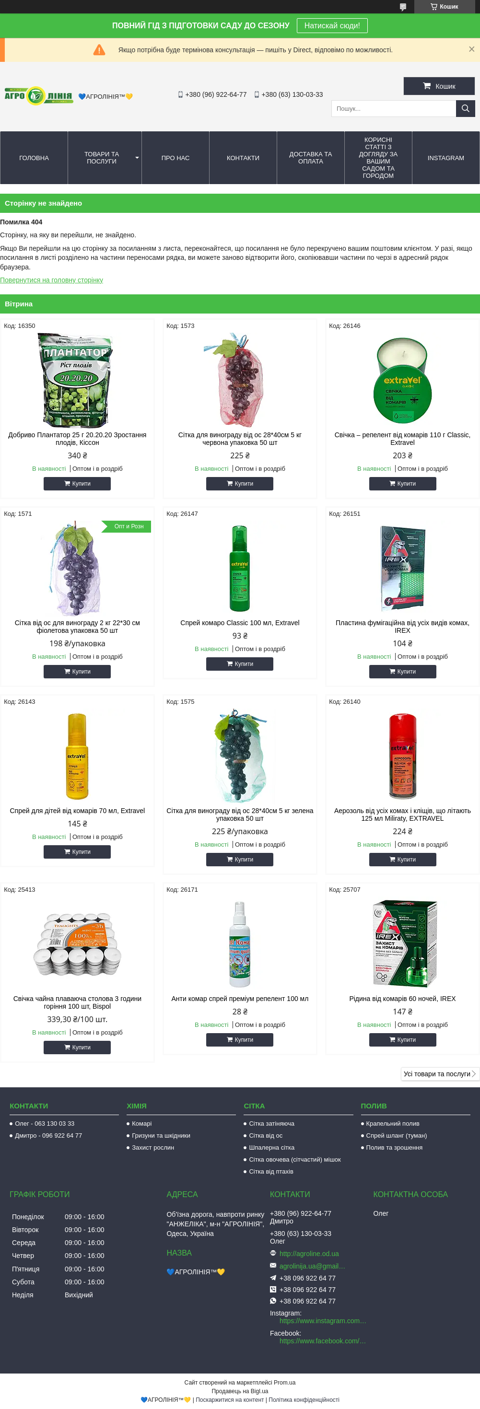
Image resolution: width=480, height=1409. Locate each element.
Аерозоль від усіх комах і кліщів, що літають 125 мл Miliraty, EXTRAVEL (402, 814)
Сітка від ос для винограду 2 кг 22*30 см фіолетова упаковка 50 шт (77, 626)
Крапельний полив (393, 1123)
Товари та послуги (101, 158)
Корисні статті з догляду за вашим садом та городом (378, 157)
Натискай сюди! (332, 26)
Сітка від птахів (271, 1171)
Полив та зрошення (394, 1147)
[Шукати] (465, 108)
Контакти (243, 158)
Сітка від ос (265, 1135)
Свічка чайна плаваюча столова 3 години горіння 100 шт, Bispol (77, 1002)
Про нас (176, 158)
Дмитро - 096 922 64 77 (48, 1135)
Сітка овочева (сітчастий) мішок (294, 1159)
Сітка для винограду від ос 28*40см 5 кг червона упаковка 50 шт (240, 438)
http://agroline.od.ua (309, 1254)
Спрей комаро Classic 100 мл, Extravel (239, 623)
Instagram (446, 158)
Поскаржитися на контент (230, 1400)
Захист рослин (153, 1147)
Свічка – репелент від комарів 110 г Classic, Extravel (403, 438)
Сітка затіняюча (271, 1123)
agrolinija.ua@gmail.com (313, 1266)
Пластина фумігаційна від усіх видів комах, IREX (402, 626)
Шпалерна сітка (271, 1147)
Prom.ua (284, 1382)
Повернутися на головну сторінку (51, 280)
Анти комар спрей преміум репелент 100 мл (239, 998)
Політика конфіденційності (304, 1400)
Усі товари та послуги (437, 1074)
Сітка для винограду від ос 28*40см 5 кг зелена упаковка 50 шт (239, 814)
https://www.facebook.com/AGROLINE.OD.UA (324, 1341)
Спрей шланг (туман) (396, 1135)
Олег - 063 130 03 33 (44, 1123)
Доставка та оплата (311, 158)
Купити (81, 483)
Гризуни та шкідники (161, 1135)
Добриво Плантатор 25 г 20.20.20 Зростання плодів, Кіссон (77, 438)
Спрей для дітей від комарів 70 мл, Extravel (77, 811)
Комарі (142, 1123)
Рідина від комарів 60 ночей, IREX (402, 998)
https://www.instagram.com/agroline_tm (324, 1321)
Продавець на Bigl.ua (239, 1391)
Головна (34, 158)
